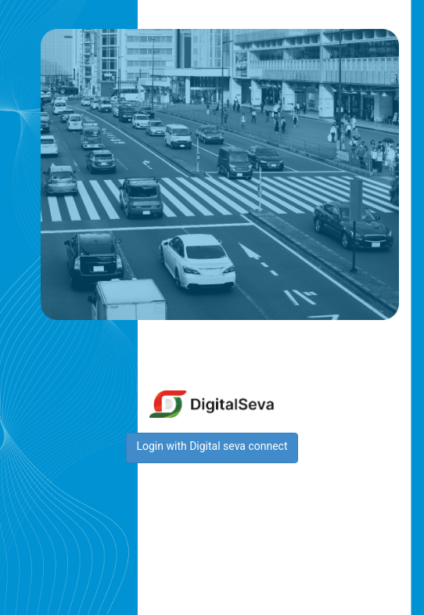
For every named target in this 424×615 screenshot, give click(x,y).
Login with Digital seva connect (211, 446)
